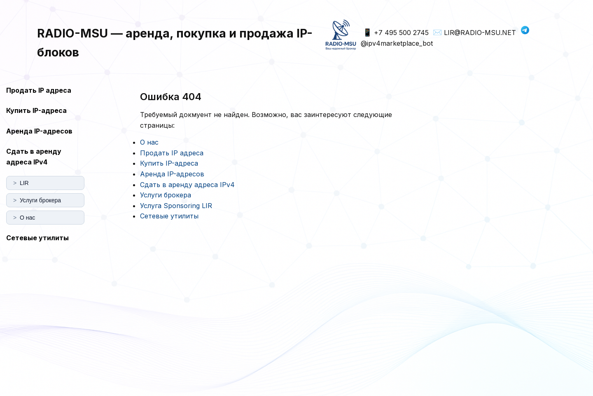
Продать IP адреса (38, 90)
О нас (149, 142)
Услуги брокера (165, 195)
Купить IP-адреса (36, 110)
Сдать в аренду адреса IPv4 (33, 156)
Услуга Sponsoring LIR (176, 206)
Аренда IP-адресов (39, 131)
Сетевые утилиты (37, 238)
